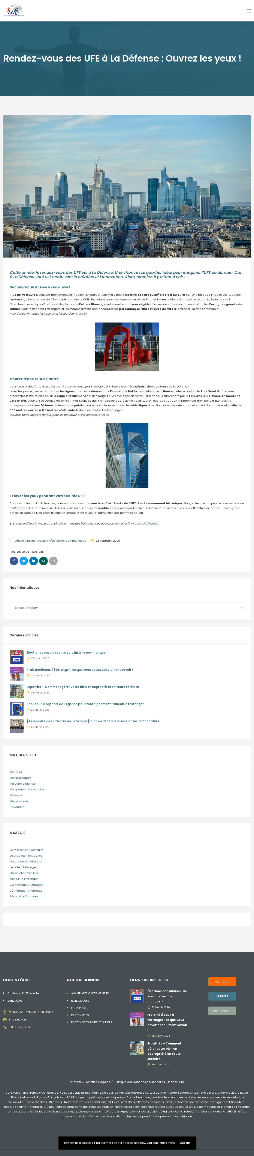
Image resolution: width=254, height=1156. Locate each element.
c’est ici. (81, 314)
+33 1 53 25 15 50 (20, 1027)
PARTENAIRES (80, 1015)
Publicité (76, 1082)
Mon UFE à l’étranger (24, 879)
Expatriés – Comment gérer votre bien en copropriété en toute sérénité (83, 687)
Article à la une (25, 541)
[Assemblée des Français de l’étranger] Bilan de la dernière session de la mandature (93, 721)
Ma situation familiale (24, 873)
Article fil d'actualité (50, 541)
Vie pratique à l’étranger (27, 885)
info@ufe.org (18, 1019)
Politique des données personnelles (140, 1082)
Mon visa (16, 772)
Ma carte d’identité (23, 784)
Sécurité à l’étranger (24, 896)
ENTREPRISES (79, 1008)
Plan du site (176, 1082)
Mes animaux (19, 801)
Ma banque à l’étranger (26, 861)
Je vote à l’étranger (23, 867)
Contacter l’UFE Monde (23, 993)
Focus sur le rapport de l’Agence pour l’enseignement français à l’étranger (85, 704)
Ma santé (16, 795)
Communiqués (75, 541)
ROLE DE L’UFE (80, 1001)
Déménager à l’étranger (27, 891)
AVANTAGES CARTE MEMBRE (90, 993)
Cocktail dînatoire (146, 523)
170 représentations (92, 1102)
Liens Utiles (14, 1001)
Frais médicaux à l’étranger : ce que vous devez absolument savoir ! (80, 670)
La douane (17, 807)
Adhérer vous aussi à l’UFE (214, 1111)
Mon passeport (20, 778)
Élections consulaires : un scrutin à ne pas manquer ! (67, 652)
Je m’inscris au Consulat (26, 850)
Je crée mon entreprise (26, 856)
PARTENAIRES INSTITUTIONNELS (91, 1022)
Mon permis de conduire (27, 789)
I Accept (184, 1143)
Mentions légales (98, 1082)
